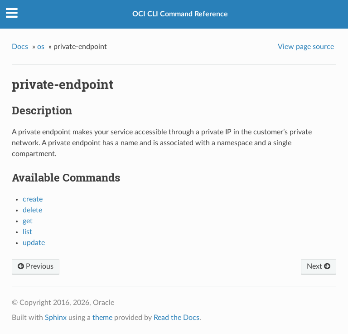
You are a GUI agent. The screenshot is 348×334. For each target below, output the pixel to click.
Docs (20, 46)
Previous (35, 266)
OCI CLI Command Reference (180, 14)
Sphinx (56, 317)
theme (102, 317)
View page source (306, 46)
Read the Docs (176, 317)
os (40, 46)
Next (318, 266)
